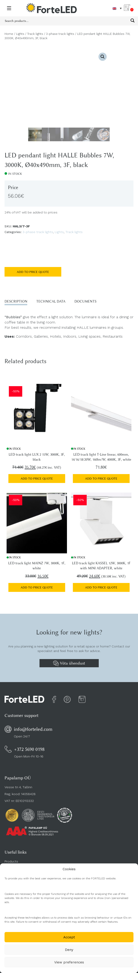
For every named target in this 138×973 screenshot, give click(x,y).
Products (11, 861)
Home (9, 34)
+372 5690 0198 (29, 749)
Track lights (35, 34)
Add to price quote (33, 272)
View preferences (69, 962)
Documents (85, 301)
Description (16, 301)
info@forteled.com (33, 729)
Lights (20, 34)
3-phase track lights (60, 34)
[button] (103, 57)
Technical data (50, 301)
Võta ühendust (69, 663)
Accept (69, 937)
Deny (69, 950)
